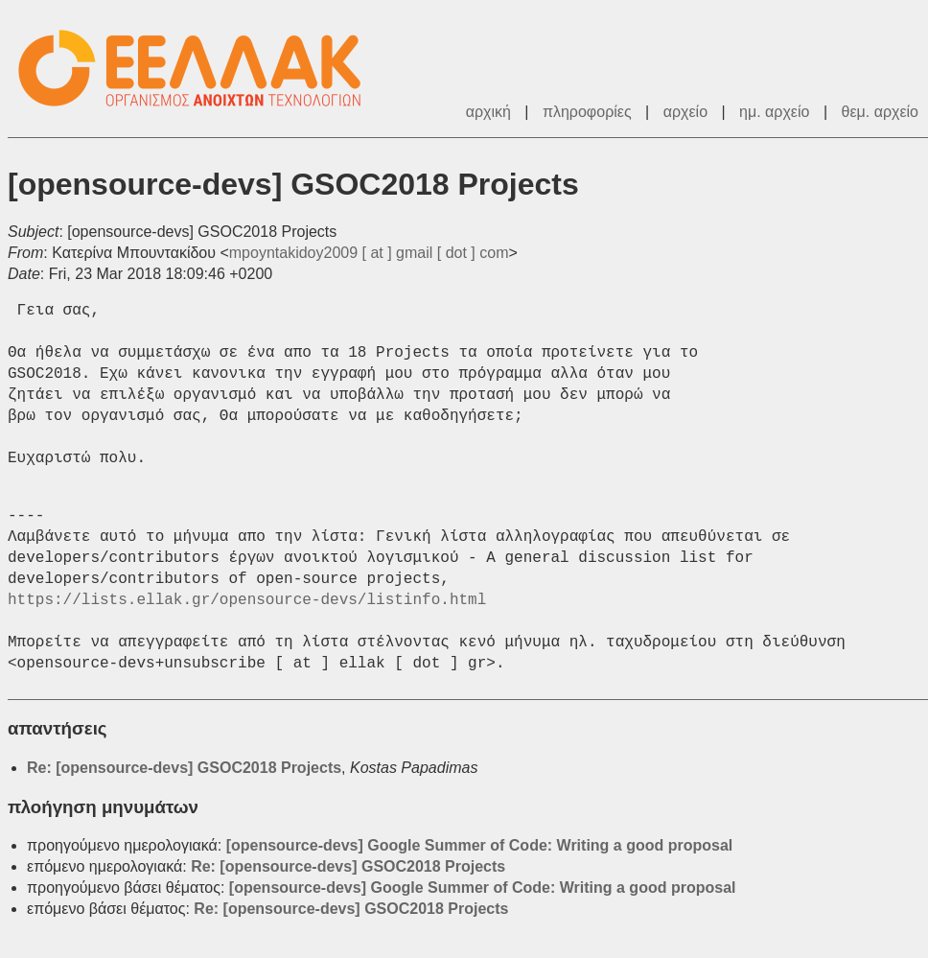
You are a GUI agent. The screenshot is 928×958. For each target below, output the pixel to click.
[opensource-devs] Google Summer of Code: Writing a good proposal (479, 845)
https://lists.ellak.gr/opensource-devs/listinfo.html (247, 600)
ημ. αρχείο (774, 112)
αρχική (488, 112)
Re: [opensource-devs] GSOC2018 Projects (184, 767)
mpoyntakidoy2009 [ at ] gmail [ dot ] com (369, 253)
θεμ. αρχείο (880, 112)
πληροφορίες (587, 112)
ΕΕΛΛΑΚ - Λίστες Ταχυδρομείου (199, 68)
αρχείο (685, 112)
